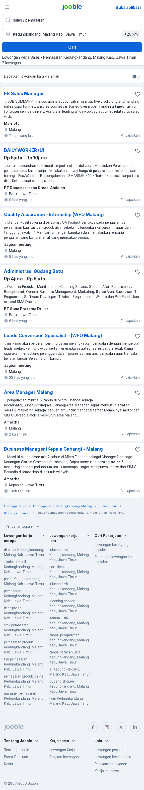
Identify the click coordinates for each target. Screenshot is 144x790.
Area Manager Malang (28, 392)
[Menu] (7, 7)
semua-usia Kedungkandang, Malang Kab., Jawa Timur (69, 623)
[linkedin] (135, 727)
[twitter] (121, 727)
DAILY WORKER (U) (24, 150)
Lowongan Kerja (62, 750)
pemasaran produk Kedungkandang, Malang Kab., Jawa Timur (23, 647)
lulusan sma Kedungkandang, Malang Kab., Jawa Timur (69, 555)
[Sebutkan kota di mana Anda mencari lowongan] (72, 34)
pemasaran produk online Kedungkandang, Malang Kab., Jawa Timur (23, 681)
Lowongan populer (109, 750)
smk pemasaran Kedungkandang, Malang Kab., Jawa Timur (23, 630)
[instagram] (107, 727)
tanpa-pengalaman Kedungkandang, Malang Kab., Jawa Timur (69, 640)
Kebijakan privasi (107, 771)
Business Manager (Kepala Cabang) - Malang (53, 449)
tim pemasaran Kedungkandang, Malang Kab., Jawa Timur (23, 664)
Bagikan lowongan (64, 757)
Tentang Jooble (16, 750)
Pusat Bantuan (16, 757)
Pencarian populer (23, 526)
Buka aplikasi (128, 7)
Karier (8, 764)
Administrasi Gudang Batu (33, 271)
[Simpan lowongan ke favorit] (137, 94)
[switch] (136, 76)
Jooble (33, 783)
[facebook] (93, 727)
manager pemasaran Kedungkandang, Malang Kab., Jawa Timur (23, 698)
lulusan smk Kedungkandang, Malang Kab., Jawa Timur (69, 589)
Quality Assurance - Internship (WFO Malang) (54, 214)
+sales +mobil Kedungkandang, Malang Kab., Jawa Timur (23, 567)
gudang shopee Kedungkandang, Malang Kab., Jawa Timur (69, 686)
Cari (72, 47)
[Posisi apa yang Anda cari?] (72, 20)
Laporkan (130, 135)
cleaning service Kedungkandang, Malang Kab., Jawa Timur (69, 606)
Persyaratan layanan (111, 764)
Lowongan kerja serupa (113, 757)
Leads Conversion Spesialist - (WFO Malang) (53, 335)
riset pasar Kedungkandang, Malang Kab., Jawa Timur (23, 613)
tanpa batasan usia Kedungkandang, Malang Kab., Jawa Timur (69, 657)
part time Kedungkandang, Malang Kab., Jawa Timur (69, 572)
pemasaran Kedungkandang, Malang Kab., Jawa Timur (23, 596)
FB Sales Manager (24, 93)
